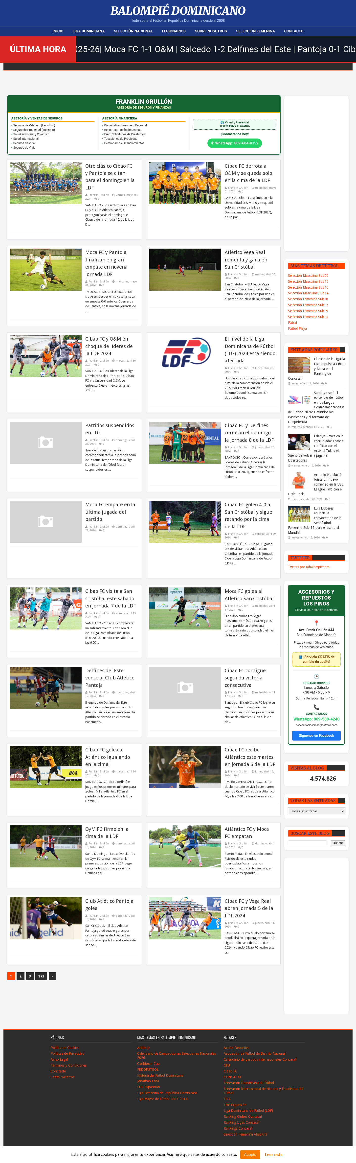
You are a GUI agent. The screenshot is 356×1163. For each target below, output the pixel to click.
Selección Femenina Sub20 (308, 299)
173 (41, 976)
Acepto (250, 1154)
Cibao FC (230, 1071)
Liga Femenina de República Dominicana (167, 1093)
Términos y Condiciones (69, 1065)
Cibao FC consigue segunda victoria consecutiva (245, 678)
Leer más (273, 1154)
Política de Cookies (65, 1048)
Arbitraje (143, 1048)
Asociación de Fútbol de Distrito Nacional (255, 1053)
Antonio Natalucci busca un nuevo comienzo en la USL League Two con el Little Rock (315, 484)
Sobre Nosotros (211, 31)
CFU (227, 1065)
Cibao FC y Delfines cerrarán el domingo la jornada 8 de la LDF (249, 432)
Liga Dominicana (89, 31)
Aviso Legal (59, 1059)
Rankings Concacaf (238, 1128)
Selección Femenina (255, 31)
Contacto (293, 31)
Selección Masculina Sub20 (308, 276)
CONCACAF (233, 1077)
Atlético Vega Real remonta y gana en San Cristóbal (246, 259)
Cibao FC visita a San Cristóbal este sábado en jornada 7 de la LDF (110, 598)
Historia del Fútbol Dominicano (160, 1075)
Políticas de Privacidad (67, 1053)
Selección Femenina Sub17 (308, 305)
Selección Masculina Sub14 (308, 293)
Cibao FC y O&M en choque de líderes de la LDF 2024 (109, 346)
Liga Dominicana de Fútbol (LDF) (248, 1111)
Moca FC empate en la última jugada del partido (110, 512)
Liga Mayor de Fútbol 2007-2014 (162, 1099)
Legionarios (174, 31)
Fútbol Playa (297, 328)
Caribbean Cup (148, 1064)
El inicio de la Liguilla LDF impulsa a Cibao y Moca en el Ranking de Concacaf (316, 368)
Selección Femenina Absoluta (245, 1134)
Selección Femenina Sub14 (308, 317)
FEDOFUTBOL (147, 1069)
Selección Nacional (133, 31)
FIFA (227, 1099)
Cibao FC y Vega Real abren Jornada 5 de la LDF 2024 (249, 908)
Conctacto (58, 1071)
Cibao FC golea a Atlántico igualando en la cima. (107, 757)
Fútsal (292, 323)
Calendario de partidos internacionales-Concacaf (260, 1059)
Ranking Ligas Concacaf (242, 1122)
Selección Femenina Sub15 (308, 311)
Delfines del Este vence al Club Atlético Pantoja (109, 678)
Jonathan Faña (148, 1081)
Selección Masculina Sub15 (308, 287)
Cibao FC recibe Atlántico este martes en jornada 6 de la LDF (250, 757)
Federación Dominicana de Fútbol (249, 1083)
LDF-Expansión (148, 1087)
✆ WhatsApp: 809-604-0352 (235, 143)
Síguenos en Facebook (316, 736)
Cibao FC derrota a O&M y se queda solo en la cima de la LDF (248, 173)
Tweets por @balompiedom (308, 567)
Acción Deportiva (236, 1048)
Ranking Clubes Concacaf (243, 1116)
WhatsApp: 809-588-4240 (316, 719)
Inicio (58, 31)
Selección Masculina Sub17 (308, 281)
